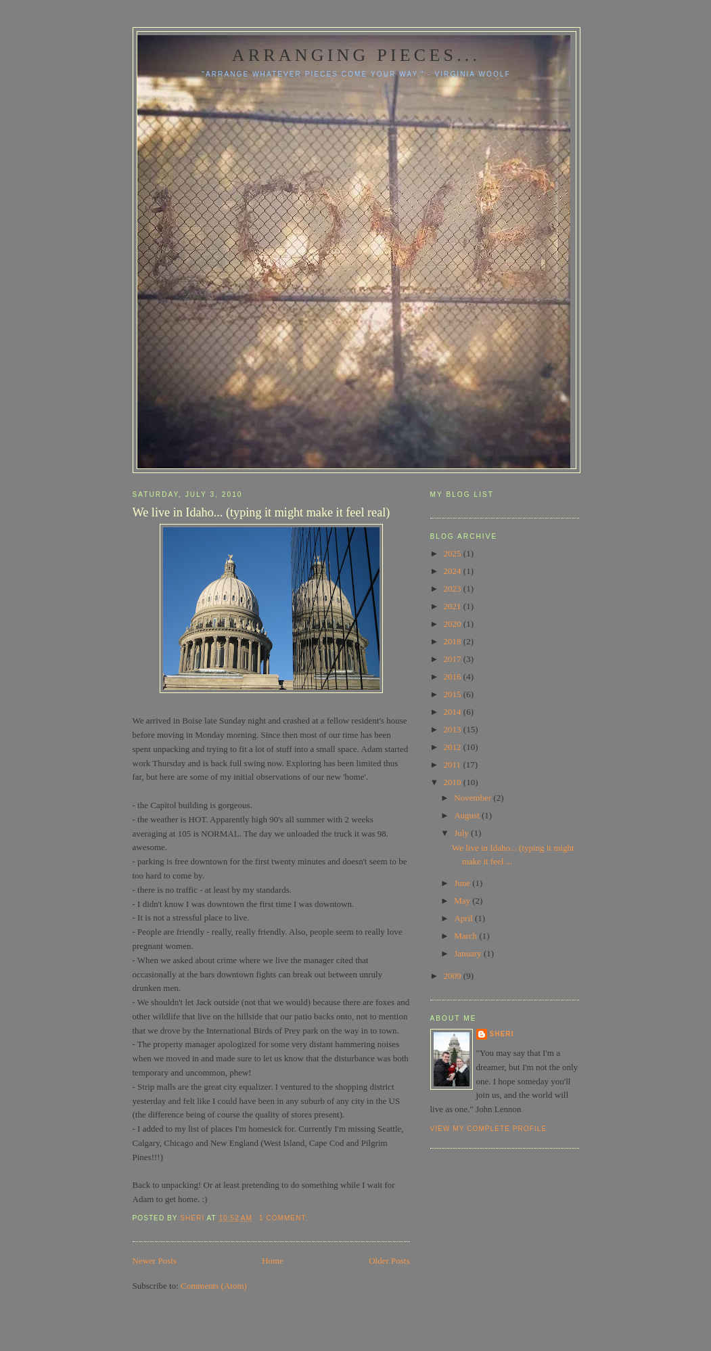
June (463, 883)
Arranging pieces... (356, 55)
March (466, 936)
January (469, 953)
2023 (453, 588)
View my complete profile (488, 1128)
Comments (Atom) (214, 1286)
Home (272, 1261)
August (468, 815)
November (473, 798)
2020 (453, 624)
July (462, 833)
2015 (453, 694)
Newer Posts (155, 1261)
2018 (453, 641)
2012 (453, 747)
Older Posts (389, 1261)
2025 (453, 553)
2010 (453, 782)
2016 (453, 676)
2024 (453, 571)
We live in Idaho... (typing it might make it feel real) (261, 512)
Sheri (502, 1034)
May (463, 900)
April (464, 918)
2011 (453, 764)
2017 (453, 659)
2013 (453, 729)
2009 (453, 976)
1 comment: (285, 1218)
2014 (453, 712)
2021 (453, 606)
